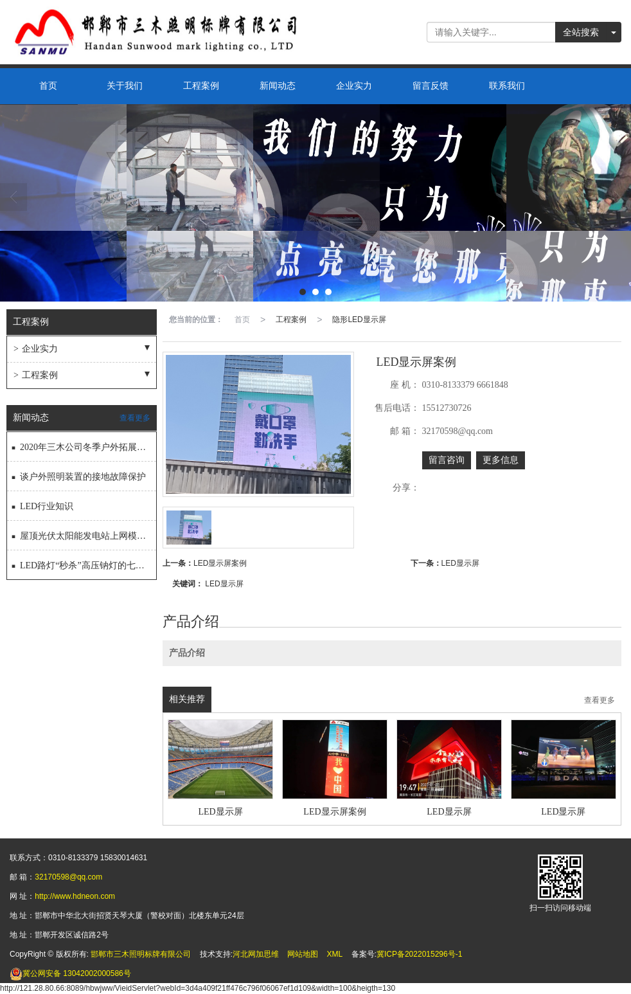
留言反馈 (431, 86)
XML (335, 954)
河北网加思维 (256, 954)
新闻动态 (278, 86)
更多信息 (501, 460)
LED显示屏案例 (220, 563)
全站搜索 (581, 32)
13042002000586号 (70, 973)
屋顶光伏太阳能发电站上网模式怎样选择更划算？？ (83, 533)
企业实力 (354, 86)
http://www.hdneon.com (75, 896)
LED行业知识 (41, 503)
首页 (48, 86)
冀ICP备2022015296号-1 (419, 954)
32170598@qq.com (68, 876)
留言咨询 (447, 460)
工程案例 (201, 86)
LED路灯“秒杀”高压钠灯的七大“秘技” (83, 563)
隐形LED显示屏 (359, 319)
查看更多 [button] (599, 700)
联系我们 (507, 86)
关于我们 (125, 86)
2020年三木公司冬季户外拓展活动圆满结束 (83, 444)
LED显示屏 (460, 563)
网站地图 (302, 954)
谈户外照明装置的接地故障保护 (78, 474)
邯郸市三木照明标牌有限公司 (141, 954)
